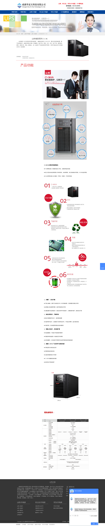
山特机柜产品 (20, 512)
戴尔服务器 (52, 524)
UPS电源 (24, 524)
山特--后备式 (20, 506)
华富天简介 (23, 12)
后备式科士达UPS (39, 506)
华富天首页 (14, 12)
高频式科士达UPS (39, 508)
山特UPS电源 (33, 12)
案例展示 (74, 12)
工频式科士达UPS (39, 510)
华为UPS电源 (54, 12)
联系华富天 (90, 12)
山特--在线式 (34, 33)
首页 (22, 33)
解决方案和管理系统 (58, 508)
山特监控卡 (19, 514)
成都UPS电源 (38, 524)
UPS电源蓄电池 (65, 12)
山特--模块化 (20, 510)
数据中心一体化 (39, 512)
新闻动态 (82, 12)
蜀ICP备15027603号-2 (41, 521)
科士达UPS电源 (44, 12)
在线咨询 (102, 268)
